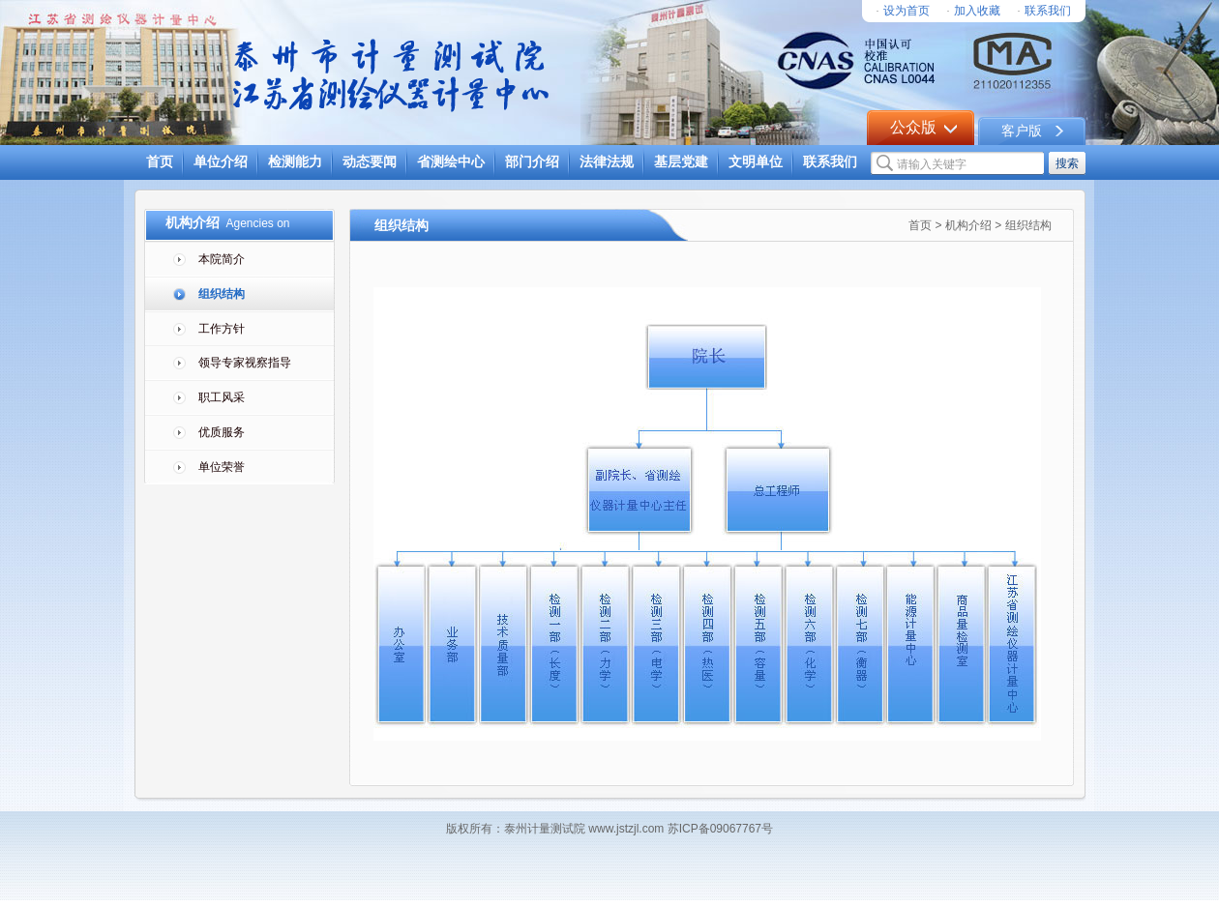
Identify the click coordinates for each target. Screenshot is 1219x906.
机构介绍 (968, 225)
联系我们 (1048, 10)
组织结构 (221, 294)
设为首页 (906, 10)
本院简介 (221, 259)
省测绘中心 (451, 162)
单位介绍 (220, 162)
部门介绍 (532, 162)
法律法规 (607, 162)
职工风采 (221, 397)
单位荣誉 (221, 467)
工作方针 (221, 329)
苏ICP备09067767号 (718, 828)
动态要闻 (369, 162)
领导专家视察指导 (244, 362)
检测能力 (295, 162)
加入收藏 (977, 10)
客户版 (1021, 131)
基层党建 (681, 162)
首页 (159, 162)
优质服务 (221, 432)
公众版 (913, 127)
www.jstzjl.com (626, 828)
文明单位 (755, 162)
